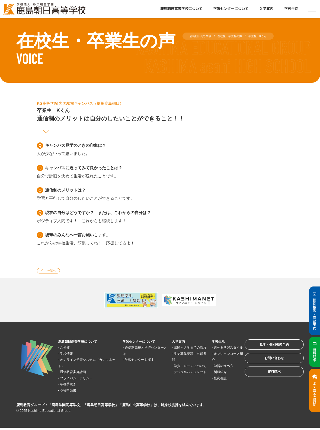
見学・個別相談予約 (267, 348)
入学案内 (266, 9)
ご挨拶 (68, 349)
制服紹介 (211, 380)
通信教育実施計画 (78, 373)
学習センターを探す (139, 361)
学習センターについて (230, 9)
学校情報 (70, 355)
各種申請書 (72, 392)
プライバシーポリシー (82, 380)
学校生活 (291, 9)
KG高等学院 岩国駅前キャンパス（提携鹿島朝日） (92, 103)
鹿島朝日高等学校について (181, 9)
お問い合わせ (267, 365)
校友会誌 (211, 386)
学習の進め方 (215, 373)
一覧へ (55, 272)
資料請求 (267, 382)
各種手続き (72, 386)
